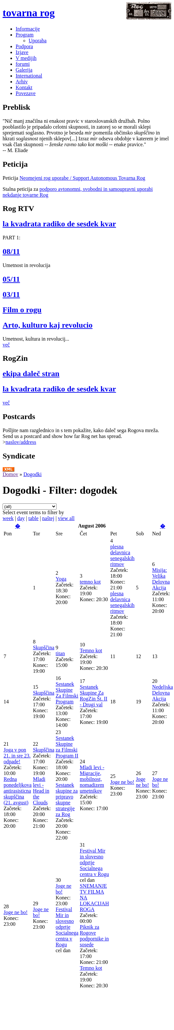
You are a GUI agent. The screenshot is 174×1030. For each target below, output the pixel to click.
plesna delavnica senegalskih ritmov (122, 555)
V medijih (26, 58)
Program (24, 34)
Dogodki (32, 474)
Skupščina (43, 647)
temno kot (90, 582)
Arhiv (22, 81)
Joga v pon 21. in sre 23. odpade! (17, 755)
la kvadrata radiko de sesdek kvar (59, 223)
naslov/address (21, 442)
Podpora (24, 46)
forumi (23, 64)
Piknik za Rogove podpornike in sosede (94, 935)
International (29, 75)
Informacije (28, 29)
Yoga (61, 579)
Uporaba (38, 40)
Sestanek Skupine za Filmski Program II (67, 746)
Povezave (25, 93)
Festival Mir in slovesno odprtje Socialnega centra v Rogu (67, 927)
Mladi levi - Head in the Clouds (41, 790)
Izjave (22, 52)
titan (60, 653)
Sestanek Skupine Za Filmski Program (67, 692)
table (33, 518)
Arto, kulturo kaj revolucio (47, 325)
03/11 (11, 294)
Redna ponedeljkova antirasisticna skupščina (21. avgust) (18, 790)
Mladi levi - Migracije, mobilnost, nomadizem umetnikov (92, 779)
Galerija (24, 70)
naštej (48, 518)
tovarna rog (29, 13)
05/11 (11, 279)
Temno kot (91, 650)
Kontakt (24, 87)
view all (66, 518)
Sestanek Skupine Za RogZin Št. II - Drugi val (93, 695)
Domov (10, 474)
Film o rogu (22, 309)
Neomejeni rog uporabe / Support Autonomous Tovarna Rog (82, 178)
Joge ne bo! (122, 782)
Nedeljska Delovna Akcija (162, 692)
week (8, 518)
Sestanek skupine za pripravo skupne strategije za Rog (67, 799)
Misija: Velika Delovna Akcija (161, 578)
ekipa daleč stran (31, 373)
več (6, 344)
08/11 (11, 251)
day (21, 518)
